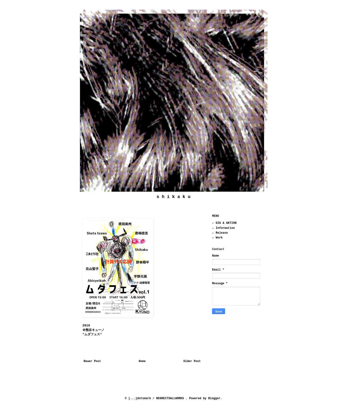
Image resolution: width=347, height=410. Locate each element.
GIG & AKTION (226, 223)
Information (225, 228)
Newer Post (92, 361)
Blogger (214, 398)
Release (222, 233)
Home (142, 361)
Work (219, 237)
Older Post (192, 361)
